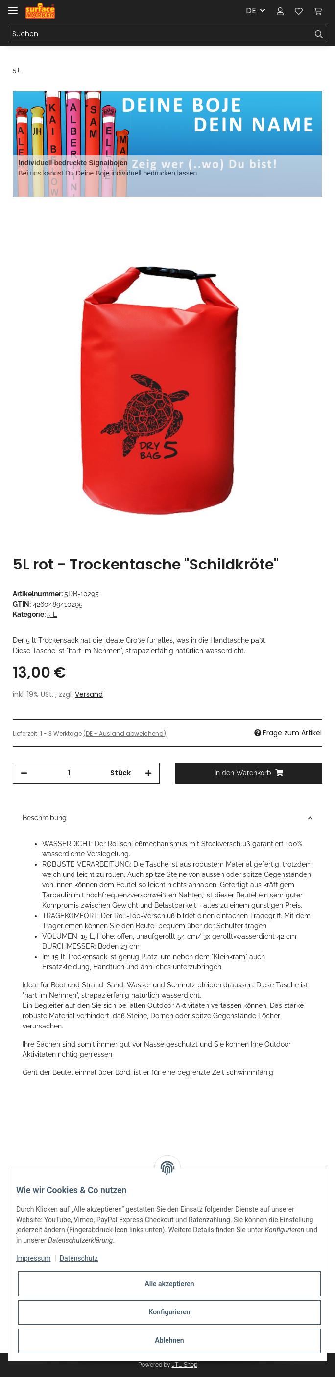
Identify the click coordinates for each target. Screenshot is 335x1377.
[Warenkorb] (318, 11)
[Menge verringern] (24, 773)
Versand (89, 694)
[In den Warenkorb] (20, 202)
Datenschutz (79, 1258)
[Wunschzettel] (298, 11)
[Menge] (68, 773)
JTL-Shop (184, 1364)
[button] (280, 11)
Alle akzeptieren (169, 1284)
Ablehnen (169, 1340)
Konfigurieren (169, 1312)
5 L (52, 614)
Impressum (33, 1258)
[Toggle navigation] (13, 6)
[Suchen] (159, 34)
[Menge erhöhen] (148, 773)
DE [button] (251, 10)
